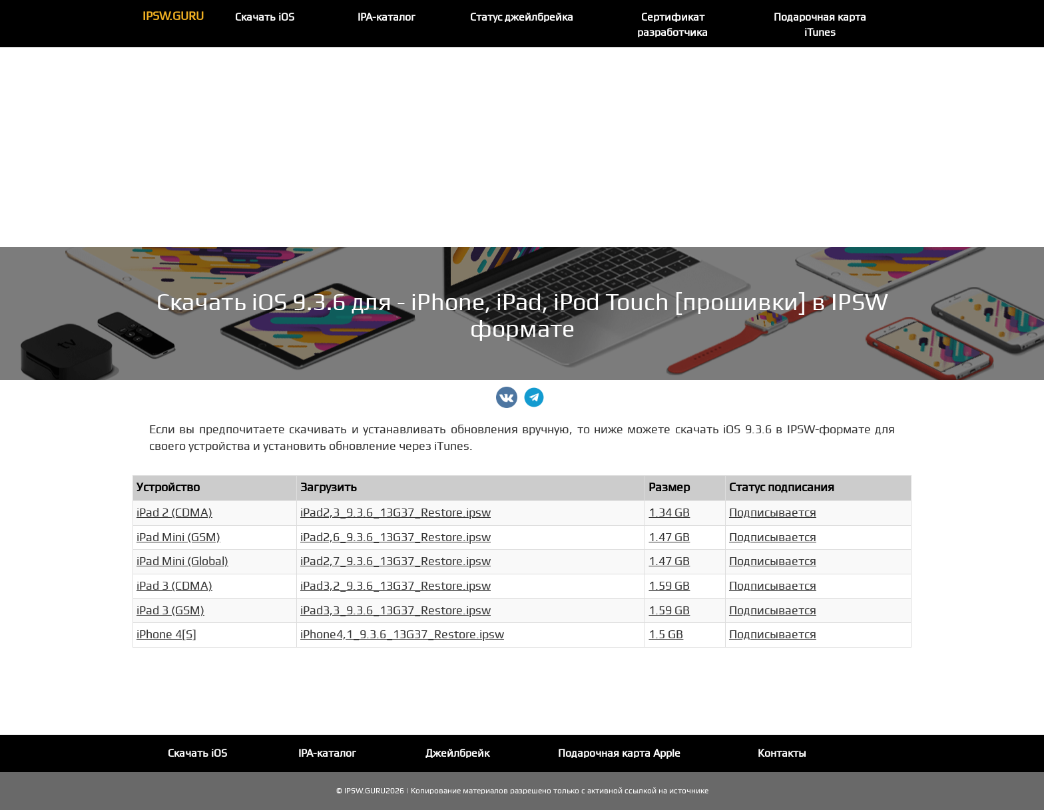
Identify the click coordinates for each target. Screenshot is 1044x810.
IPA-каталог (386, 17)
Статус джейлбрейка (521, 17)
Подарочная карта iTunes (820, 25)
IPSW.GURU (173, 16)
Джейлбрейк (457, 753)
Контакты (782, 753)
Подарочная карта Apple (619, 753)
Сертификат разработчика (672, 25)
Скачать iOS (264, 17)
